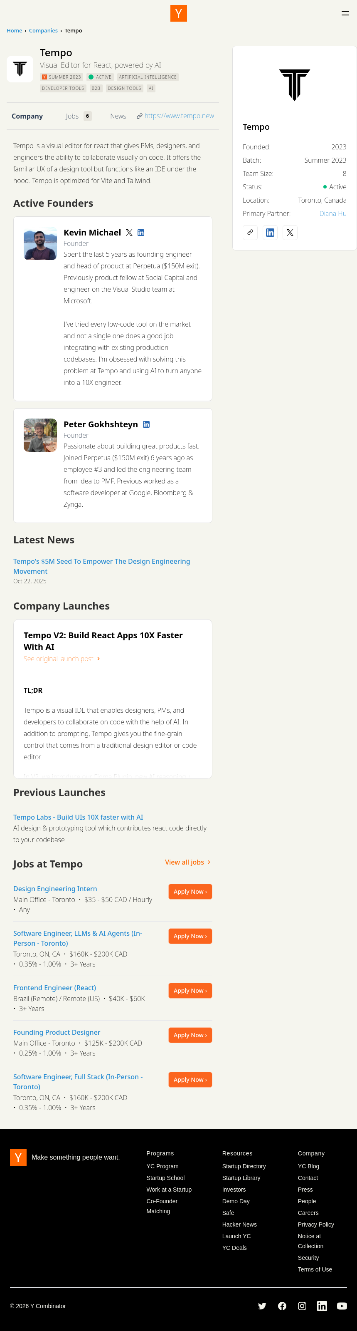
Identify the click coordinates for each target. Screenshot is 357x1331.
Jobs (72, 116)
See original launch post (63, 658)
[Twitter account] (129, 233)
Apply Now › (190, 891)
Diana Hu (333, 213)
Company (27, 116)
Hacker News (239, 1224)
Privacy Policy (316, 1224)
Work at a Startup (169, 1189)
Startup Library (241, 1178)
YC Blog (308, 1166)
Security (308, 1257)
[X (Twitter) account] (290, 232)
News (118, 116)
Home (14, 30)
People (307, 1201)
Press (305, 1189)
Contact (308, 1178)
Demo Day (236, 1201)
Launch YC (236, 1236)
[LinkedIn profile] (141, 233)
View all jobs (188, 862)
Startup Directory (244, 1166)
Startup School (166, 1178)
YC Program (163, 1166)
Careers (308, 1213)
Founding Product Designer (57, 1032)
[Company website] (250, 232)
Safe (228, 1213)
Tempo (256, 126)
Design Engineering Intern (55, 888)
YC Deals (234, 1247)
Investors (234, 1189)
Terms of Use (315, 1269)
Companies (43, 30)
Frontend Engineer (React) (54, 987)
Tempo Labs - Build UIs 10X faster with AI (78, 817)
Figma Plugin (113, 776)
